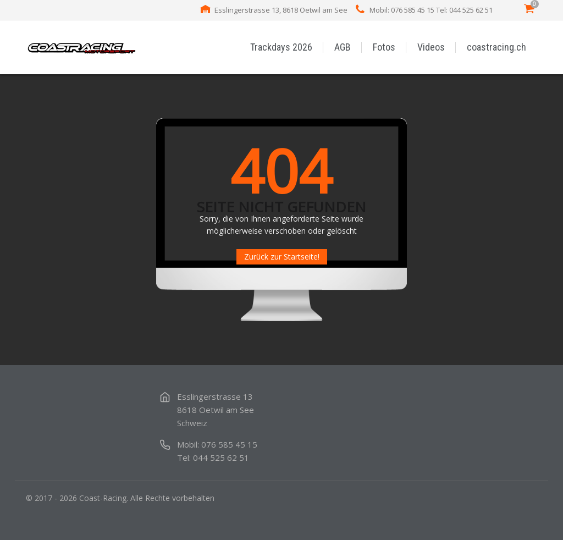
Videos (431, 47)
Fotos (384, 47)
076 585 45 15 (229, 444)
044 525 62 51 (221, 457)
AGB (342, 47)
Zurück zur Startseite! (281, 256)
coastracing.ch (496, 47)
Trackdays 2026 (281, 47)
